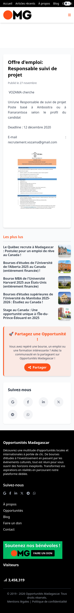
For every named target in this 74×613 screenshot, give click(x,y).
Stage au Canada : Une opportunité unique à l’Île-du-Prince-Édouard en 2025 (25, 314)
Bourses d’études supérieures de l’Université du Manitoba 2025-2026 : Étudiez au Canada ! (28, 298)
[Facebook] (28, 402)
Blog (56, 3)
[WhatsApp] (28, 414)
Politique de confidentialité (49, 601)
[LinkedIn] (43, 402)
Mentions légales (18, 601)
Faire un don (12, 523)
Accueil (7, 3)
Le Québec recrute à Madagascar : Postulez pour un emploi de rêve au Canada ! (28, 251)
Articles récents (25, 3)
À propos (44, 3)
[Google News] (12, 402)
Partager (37, 367)
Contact (9, 529)
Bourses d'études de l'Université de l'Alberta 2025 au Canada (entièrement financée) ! (27, 267)
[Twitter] (58, 402)
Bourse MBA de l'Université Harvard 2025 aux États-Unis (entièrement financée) (25, 282)
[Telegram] (12, 414)
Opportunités (13, 510)
